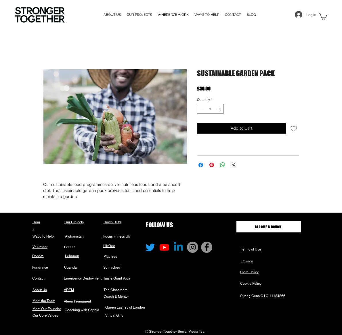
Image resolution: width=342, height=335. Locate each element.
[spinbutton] (210, 108)
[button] (173, 14)
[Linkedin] (178, 247)
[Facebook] (206, 247)
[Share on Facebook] (200, 164)
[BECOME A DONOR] (268, 226)
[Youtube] (164, 247)
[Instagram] (192, 247)
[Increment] (219, 108)
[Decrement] (201, 108)
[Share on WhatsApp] (222, 164)
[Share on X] (233, 164)
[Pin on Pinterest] (211, 164)
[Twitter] (150, 247)
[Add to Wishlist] (293, 128)
